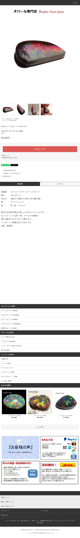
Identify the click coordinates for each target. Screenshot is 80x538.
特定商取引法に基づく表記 (9, 157)
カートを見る (44, 510)
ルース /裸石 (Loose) (11, 120)
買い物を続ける (5, 176)
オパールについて (7, 368)
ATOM (41, 522)
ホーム (3, 119)
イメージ (60, 184)
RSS (38, 522)
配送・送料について (26, 520)
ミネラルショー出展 (7, 372)
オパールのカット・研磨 (9, 376)
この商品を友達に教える (8, 170)
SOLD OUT (40, 149)
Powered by (40, 533)
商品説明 (20, 184)
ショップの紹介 (6, 363)
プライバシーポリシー (59, 520)
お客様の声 (4, 359)
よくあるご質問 (6, 381)
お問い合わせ (4, 515)
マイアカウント (5, 510)
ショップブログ (70, 520)
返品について (6, 155)
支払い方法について (15, 520)
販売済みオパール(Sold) (12, 119)
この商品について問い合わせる (10, 173)
